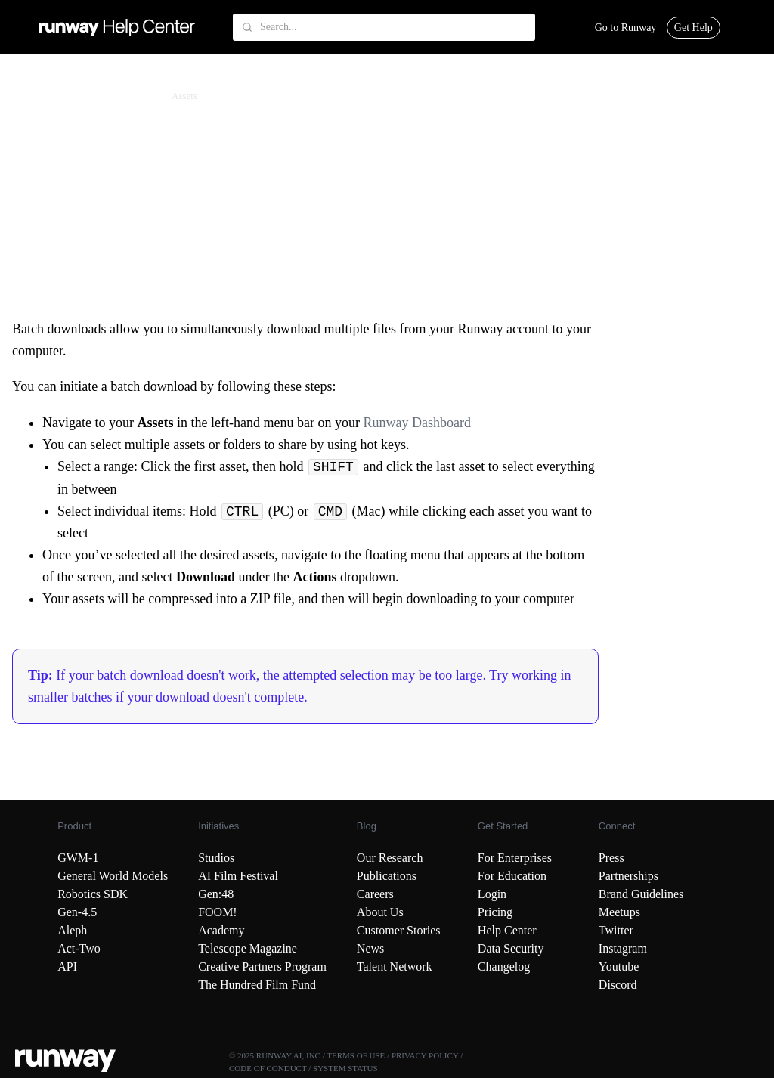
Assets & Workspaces (116, 95)
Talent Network (394, 966)
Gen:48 (216, 893)
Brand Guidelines (641, 893)
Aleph (72, 930)
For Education (512, 875)
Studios (216, 857)
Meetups (619, 912)
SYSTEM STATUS (345, 1068)
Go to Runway (626, 27)
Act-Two (79, 948)
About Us (380, 912)
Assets (184, 95)
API (67, 966)
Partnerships (628, 875)
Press (611, 857)
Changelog (504, 966)
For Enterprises (515, 857)
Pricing (495, 912)
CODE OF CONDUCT (267, 1068)
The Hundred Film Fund (257, 984)
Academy (221, 930)
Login (492, 893)
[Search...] (384, 27)
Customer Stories (399, 930)
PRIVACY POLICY (425, 1055)
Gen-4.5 (77, 912)
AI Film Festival (238, 875)
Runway (43, 95)
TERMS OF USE (356, 1055)
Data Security (511, 948)
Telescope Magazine (247, 948)
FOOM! (217, 912)
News (370, 948)
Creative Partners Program (262, 966)
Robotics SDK (92, 893)
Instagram (623, 948)
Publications (386, 875)
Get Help (693, 27)
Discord (618, 984)
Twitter (616, 930)
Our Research (390, 857)
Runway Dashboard (418, 422)
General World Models (112, 875)
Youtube (619, 966)
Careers (375, 893)
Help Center (507, 930)
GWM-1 (77, 857)
